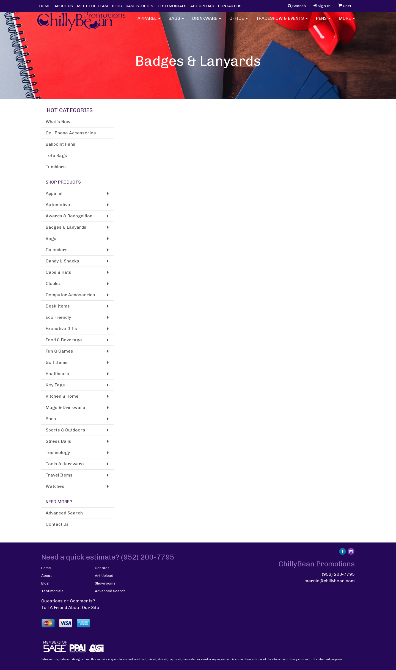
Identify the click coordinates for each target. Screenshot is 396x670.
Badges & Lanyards (66, 227)
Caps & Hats (58, 272)
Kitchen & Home (62, 396)
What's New (58, 121)
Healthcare (57, 373)
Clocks (53, 283)
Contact (102, 568)
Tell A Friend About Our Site (70, 607)
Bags (176, 21)
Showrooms (105, 583)
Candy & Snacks (62, 261)
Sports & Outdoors (65, 430)
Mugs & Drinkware (65, 407)
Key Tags (55, 384)
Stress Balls (58, 441)
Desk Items (58, 306)
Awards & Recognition (69, 215)
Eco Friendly (58, 317)
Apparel (149, 21)
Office (238, 21)
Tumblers (56, 166)
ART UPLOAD (202, 6)
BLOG (117, 6)
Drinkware (206, 21)
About (46, 576)
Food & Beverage (64, 339)
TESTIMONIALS (171, 6)
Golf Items (57, 362)
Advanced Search (64, 513)
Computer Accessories (70, 294)
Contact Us (57, 524)
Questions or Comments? (68, 600)
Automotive (58, 204)
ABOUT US (63, 6)
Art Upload (104, 576)
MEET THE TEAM (92, 6)
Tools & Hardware (65, 463)
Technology (58, 452)
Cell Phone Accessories (71, 132)
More (347, 21)
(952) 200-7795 (338, 574)
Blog (45, 583)
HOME (45, 6)
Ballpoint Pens (60, 144)
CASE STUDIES (139, 6)
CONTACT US (229, 6)
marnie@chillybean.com (329, 580)
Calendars (57, 249)
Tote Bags (56, 155)
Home (46, 568)
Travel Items (59, 475)
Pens (323, 21)
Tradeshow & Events (282, 21)
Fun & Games (59, 351)
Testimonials (52, 591)
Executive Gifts (61, 328)
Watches (55, 486)
